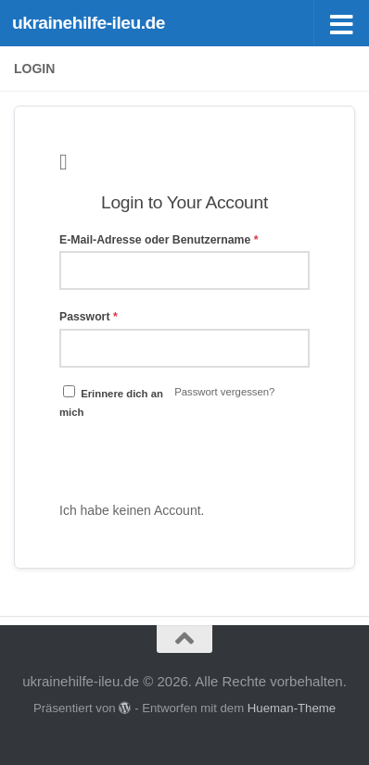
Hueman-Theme (292, 708)
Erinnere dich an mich (111, 401)
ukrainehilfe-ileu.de (88, 22)
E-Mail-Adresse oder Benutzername (158, 239)
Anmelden (184, 456)
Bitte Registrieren (257, 510)
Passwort (88, 316)
